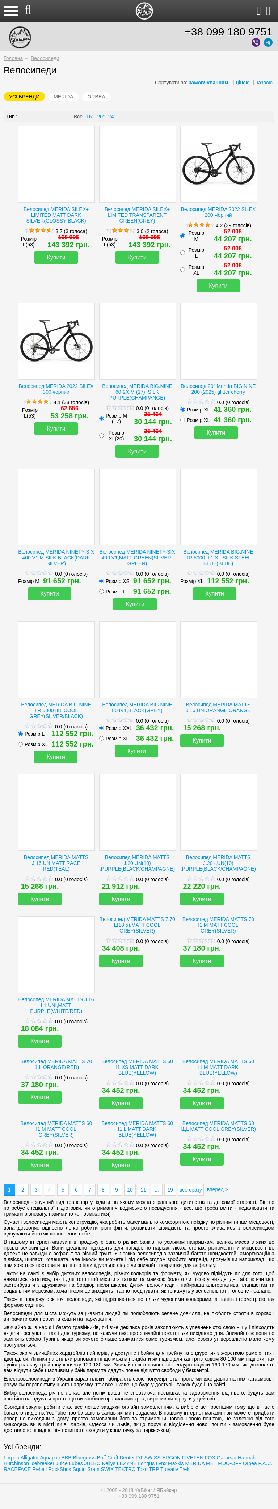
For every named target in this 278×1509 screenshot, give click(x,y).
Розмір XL (196, 270)
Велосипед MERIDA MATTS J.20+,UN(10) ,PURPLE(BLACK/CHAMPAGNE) (218, 863)
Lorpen (12, 1458)
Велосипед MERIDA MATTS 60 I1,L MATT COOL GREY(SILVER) (218, 1126)
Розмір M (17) (116, 418)
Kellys (108, 1463)
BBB (67, 1458)
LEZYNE (126, 1463)
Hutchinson (16, 1463)
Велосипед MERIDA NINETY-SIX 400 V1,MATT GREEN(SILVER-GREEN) (137, 557)
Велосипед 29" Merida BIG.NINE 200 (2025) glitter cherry (218, 389)
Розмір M (28, 581)
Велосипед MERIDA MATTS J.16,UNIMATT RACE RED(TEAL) (56, 863)
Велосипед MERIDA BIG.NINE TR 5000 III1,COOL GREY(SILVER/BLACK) (56, 710)
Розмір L (196, 253)
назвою (264, 82)
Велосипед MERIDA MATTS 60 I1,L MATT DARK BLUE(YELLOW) (137, 1129)
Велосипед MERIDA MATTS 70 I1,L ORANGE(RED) (56, 1064)
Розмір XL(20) (116, 435)
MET (211, 1463)
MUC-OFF (229, 1463)
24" (112, 116)
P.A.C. (265, 1463)
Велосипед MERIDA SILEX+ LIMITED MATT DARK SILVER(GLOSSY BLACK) (56, 215)
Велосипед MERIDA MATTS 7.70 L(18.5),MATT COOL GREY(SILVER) (137, 925)
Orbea (96, 97)
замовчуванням (208, 82)
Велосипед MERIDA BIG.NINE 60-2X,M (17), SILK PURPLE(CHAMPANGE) (137, 392)
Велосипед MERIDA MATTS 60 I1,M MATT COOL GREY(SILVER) (56, 1129)
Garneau (226, 1458)
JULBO (92, 1463)
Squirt (79, 1469)
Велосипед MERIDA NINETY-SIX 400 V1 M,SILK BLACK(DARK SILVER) (56, 557)
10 (130, 1190)
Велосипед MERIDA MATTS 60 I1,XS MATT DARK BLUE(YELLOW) (137, 1067)
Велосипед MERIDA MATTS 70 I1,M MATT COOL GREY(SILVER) (218, 925)
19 (170, 1190)
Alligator (30, 1458)
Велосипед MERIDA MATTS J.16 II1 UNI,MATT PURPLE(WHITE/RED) (56, 1005)
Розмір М (196, 236)
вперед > (217, 1189)
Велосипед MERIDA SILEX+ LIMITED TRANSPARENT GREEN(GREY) (137, 215)
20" (101, 116)
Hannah (247, 1458)
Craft (112, 1458)
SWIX (107, 1469)
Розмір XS (118, 581)
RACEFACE (17, 1469)
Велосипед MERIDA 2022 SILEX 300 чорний (56, 389)
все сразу (191, 1190)
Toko (142, 1469)
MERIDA (63, 97)
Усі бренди (24, 97)
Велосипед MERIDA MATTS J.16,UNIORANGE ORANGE (218, 707)
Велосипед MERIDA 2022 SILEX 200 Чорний (218, 212)
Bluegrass (84, 1458)
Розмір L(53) (29, 242)
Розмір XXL (119, 728)
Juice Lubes (69, 1463)
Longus (146, 1463)
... (157, 1190)
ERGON (171, 1458)
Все (78, 116)
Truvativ (169, 1469)
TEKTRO (126, 1469)
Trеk (184, 1469)
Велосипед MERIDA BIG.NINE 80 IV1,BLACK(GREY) (137, 707)
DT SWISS (148, 1458)
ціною (242, 82)
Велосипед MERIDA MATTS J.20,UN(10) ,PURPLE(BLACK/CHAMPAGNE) (137, 863)
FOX (210, 1458)
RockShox (59, 1469)
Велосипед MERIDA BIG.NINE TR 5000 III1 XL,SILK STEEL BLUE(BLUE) (218, 557)
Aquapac (50, 1458)
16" (90, 116)
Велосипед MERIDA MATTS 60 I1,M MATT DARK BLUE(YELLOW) (218, 1067)
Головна (13, 58)
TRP (154, 1469)
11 (143, 1190)
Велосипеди (45, 58)
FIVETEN (192, 1458)
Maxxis (176, 1463)
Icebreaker (42, 1463)
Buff (101, 1458)
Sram (93, 1469)
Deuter (127, 1458)
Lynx (161, 1463)
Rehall (39, 1469)
